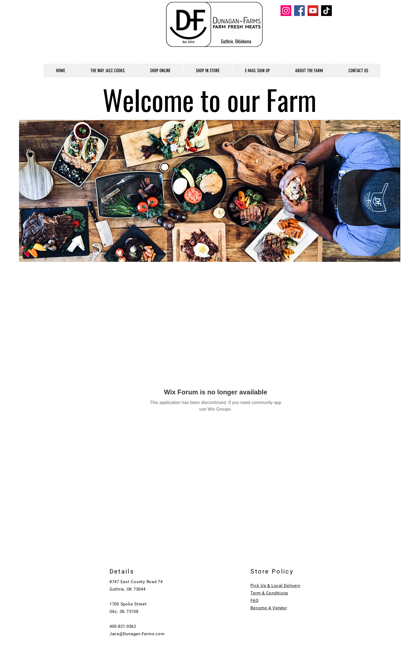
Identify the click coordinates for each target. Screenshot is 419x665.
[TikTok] (326, 10)
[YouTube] (313, 10)
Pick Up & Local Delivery (275, 585)
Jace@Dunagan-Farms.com (137, 633)
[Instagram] (286, 10)
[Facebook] (299, 10)
